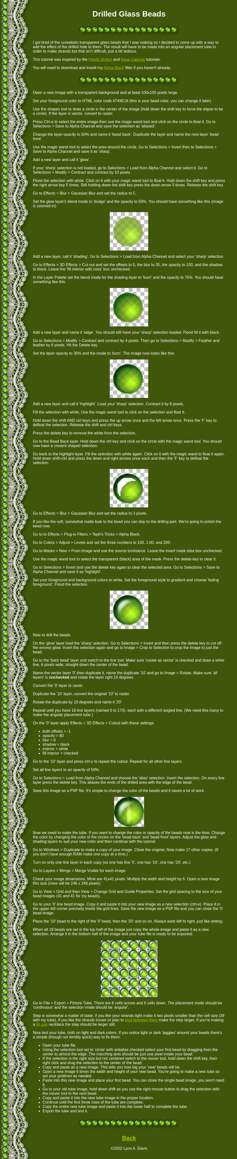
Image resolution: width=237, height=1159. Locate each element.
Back (129, 1138)
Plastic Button (100, 59)
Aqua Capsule (133, 59)
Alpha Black (113, 68)
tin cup (41, 1024)
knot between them (141, 1020)
